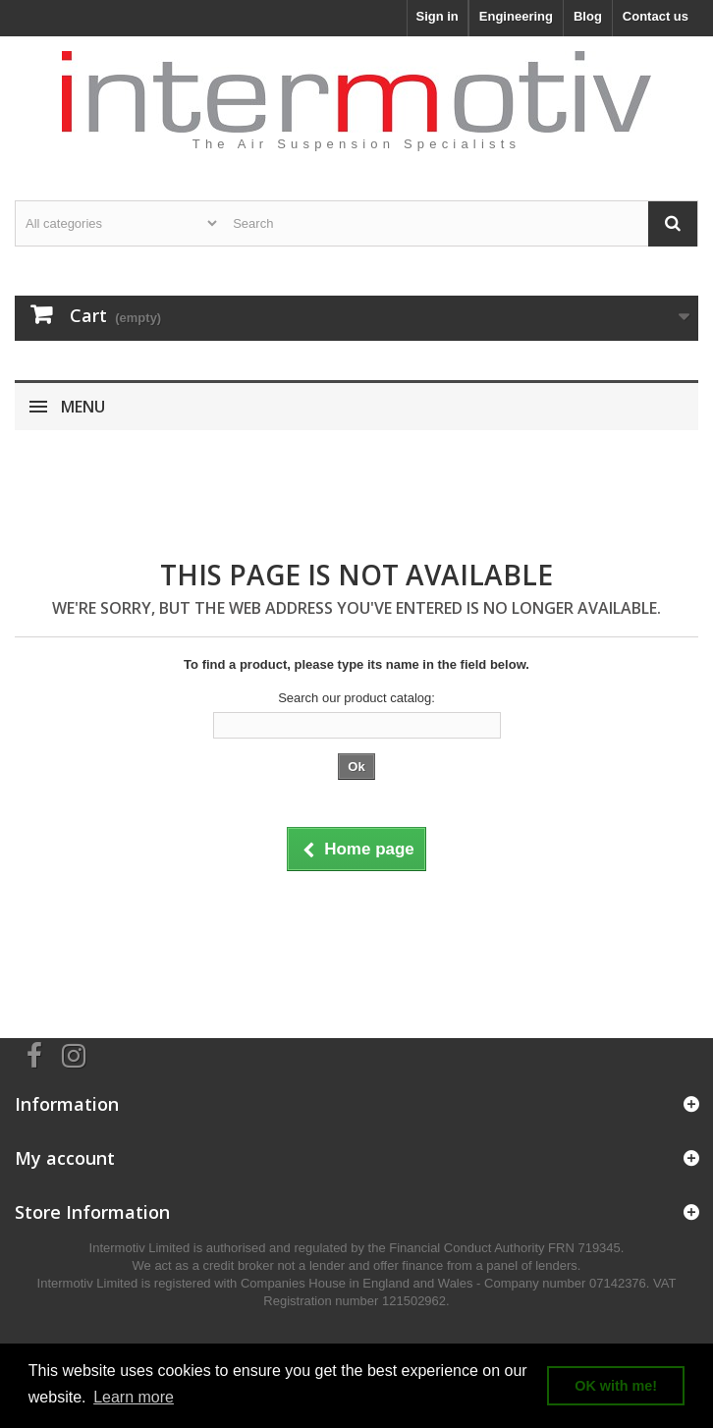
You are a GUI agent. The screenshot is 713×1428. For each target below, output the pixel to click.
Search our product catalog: (356, 697)
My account (65, 1158)
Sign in (436, 16)
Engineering (516, 16)
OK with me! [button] (616, 1386)
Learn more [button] (133, 1397)
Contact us (655, 16)
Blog (588, 16)
